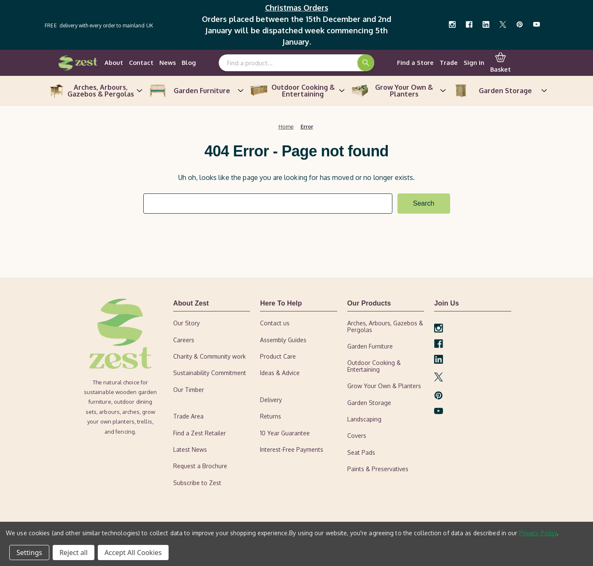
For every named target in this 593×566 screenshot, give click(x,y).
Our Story (186, 323)
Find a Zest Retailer (199, 433)
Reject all (73, 552)
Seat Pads (361, 452)
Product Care (278, 356)
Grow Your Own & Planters (397, 90)
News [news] (167, 62)
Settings (29, 552)
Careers (183, 339)
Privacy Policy (538, 532)
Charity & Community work (209, 356)
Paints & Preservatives (377, 468)
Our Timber (188, 389)
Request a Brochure (200, 466)
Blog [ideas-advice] (189, 62)
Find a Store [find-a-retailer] (415, 62)
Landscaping (364, 419)
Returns (270, 416)
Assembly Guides (283, 339)
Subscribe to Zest (197, 482)
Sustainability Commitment (209, 373)
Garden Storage (499, 90)
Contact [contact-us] (141, 62)
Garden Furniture (195, 90)
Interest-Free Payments (291, 449)
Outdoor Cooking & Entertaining (296, 90)
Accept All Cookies (133, 552)
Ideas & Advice (280, 373)
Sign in (474, 62)
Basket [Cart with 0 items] (500, 62)
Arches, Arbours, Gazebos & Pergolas (94, 90)
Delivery (271, 399)
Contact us (275, 323)
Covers (356, 436)
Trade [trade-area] (449, 62)
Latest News (190, 449)
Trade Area (188, 416)
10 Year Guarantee (285, 433)
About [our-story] (114, 62)
